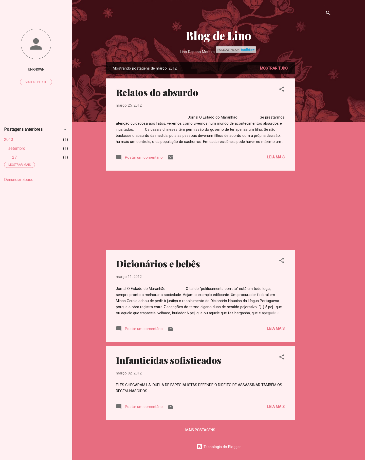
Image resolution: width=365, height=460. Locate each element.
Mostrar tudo (274, 68)
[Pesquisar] (328, 14)
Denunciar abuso (18, 179)
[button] (282, 90)
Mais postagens (200, 430)
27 (14, 157)
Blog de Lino (218, 35)
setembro (16, 148)
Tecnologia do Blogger (218, 447)
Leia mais (276, 157)
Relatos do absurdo (157, 92)
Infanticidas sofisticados (168, 360)
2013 (8, 139)
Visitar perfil (36, 82)
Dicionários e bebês (158, 263)
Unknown (36, 69)
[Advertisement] (315, 138)
